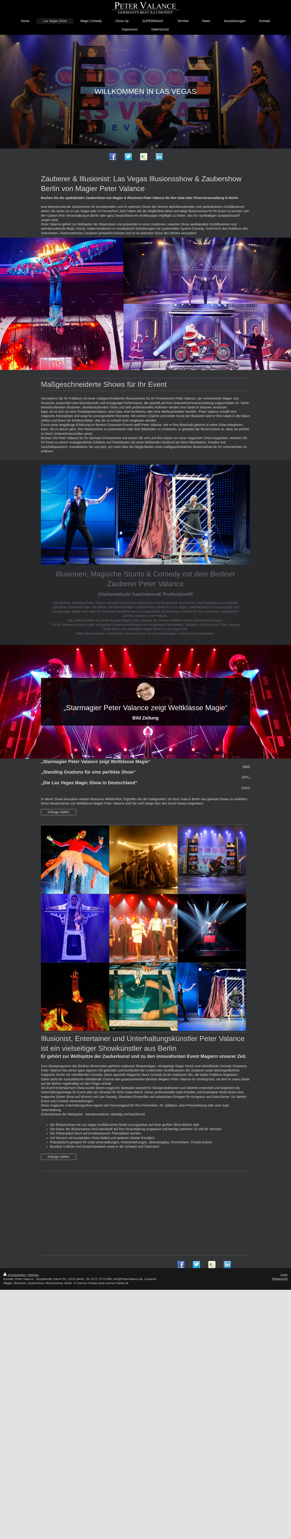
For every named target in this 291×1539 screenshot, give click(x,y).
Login (284, 1274)
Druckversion (14, 1275)
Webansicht (280, 1278)
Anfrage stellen (58, 812)
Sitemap (33, 1275)
